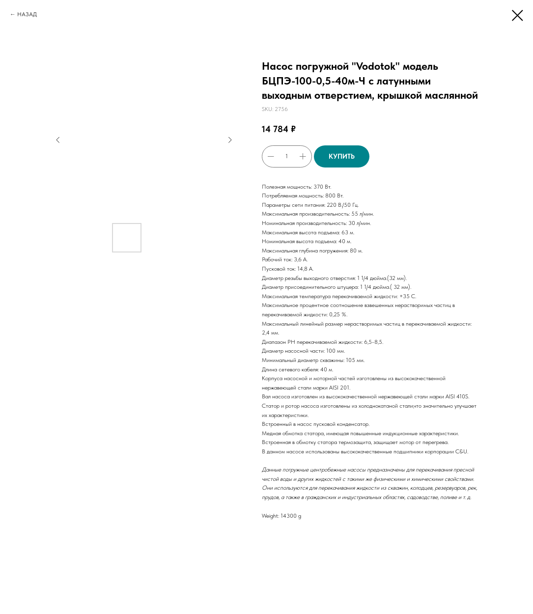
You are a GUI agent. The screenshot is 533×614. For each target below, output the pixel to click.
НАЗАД (27, 14)
